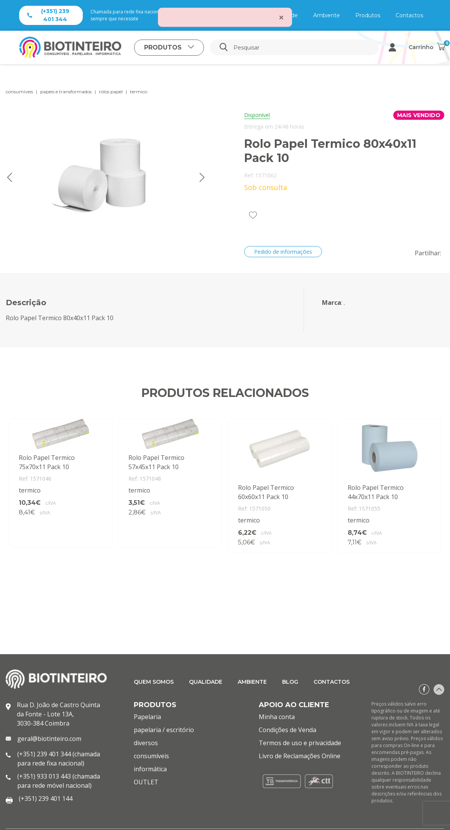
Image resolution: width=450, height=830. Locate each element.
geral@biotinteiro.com (49, 738)
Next (202, 177)
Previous (9, 177)
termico (138, 91)
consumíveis (19, 91)
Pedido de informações (283, 251)
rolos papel (111, 91)
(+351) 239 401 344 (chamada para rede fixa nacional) (58, 758)
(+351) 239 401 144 (45, 798)
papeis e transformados (66, 91)
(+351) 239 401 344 (48, 15)
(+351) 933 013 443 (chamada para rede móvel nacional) (58, 781)
